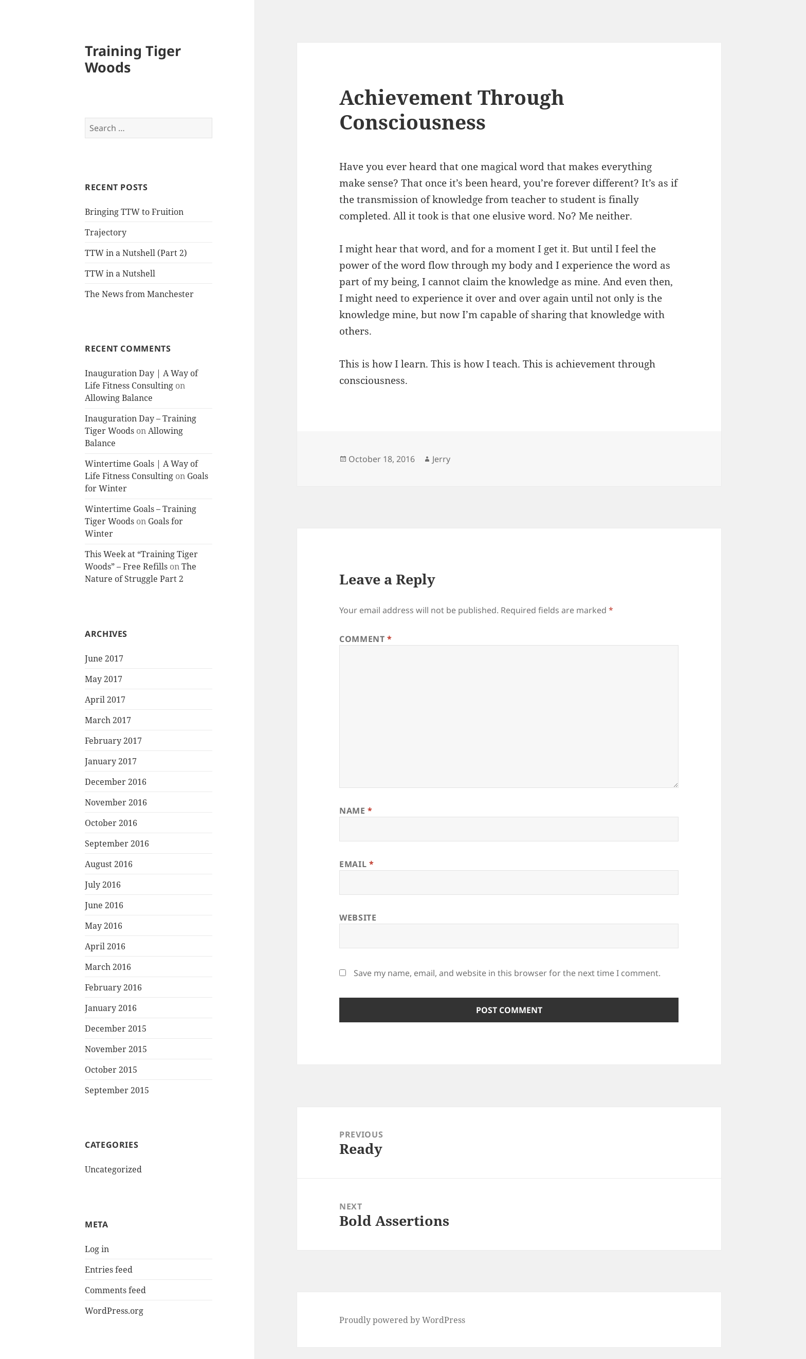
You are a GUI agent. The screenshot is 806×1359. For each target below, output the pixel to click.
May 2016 (103, 925)
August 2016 (109, 864)
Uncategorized (113, 1169)
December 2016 (115, 781)
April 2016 (105, 946)
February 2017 (113, 740)
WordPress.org (114, 1310)
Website (357, 917)
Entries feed (109, 1269)
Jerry (441, 459)
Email (356, 864)
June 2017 (104, 658)
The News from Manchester (139, 294)
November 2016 (116, 802)
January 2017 (111, 761)
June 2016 (104, 905)
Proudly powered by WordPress (402, 1320)
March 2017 (108, 720)
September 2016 (117, 843)
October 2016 (111, 823)
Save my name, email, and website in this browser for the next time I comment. (507, 973)
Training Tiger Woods (133, 59)
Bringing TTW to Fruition (134, 211)
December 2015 (115, 1028)
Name (356, 810)
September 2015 (117, 1090)
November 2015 (116, 1049)
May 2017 (103, 679)
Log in (97, 1249)
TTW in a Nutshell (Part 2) (136, 253)
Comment (365, 639)
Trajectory (105, 232)
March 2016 (108, 966)
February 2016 (113, 987)
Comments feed (115, 1290)
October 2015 (111, 1069)
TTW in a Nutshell (120, 273)
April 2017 (105, 699)
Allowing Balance (119, 397)
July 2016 (103, 884)
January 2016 (111, 1008)
